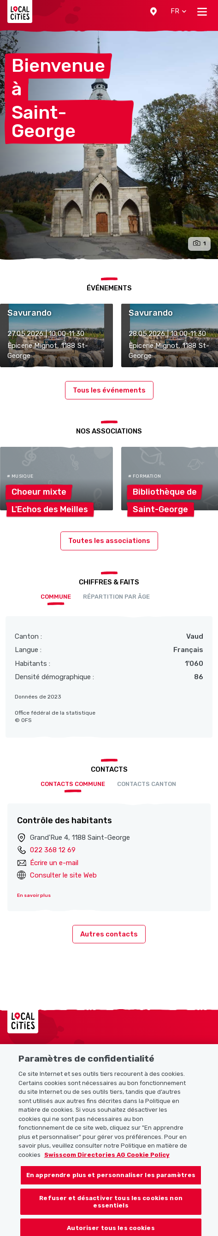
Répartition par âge (116, 596)
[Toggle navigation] (202, 11)
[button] (153, 11)
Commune (56, 596)
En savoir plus (34, 895)
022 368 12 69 (53, 850)
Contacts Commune (73, 783)
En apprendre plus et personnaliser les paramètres (110, 1184)
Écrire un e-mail (54, 863)
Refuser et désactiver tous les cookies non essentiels (110, 1211)
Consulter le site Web (63, 875)
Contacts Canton (146, 783)
